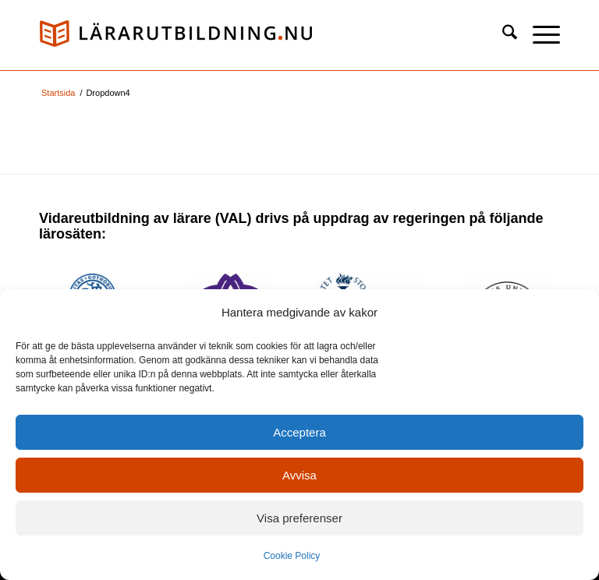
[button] (538, 35)
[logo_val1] (175, 35)
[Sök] (502, 35)
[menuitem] (502, 35)
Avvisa (299, 475)
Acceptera (299, 432)
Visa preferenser (299, 518)
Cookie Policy (292, 555)
